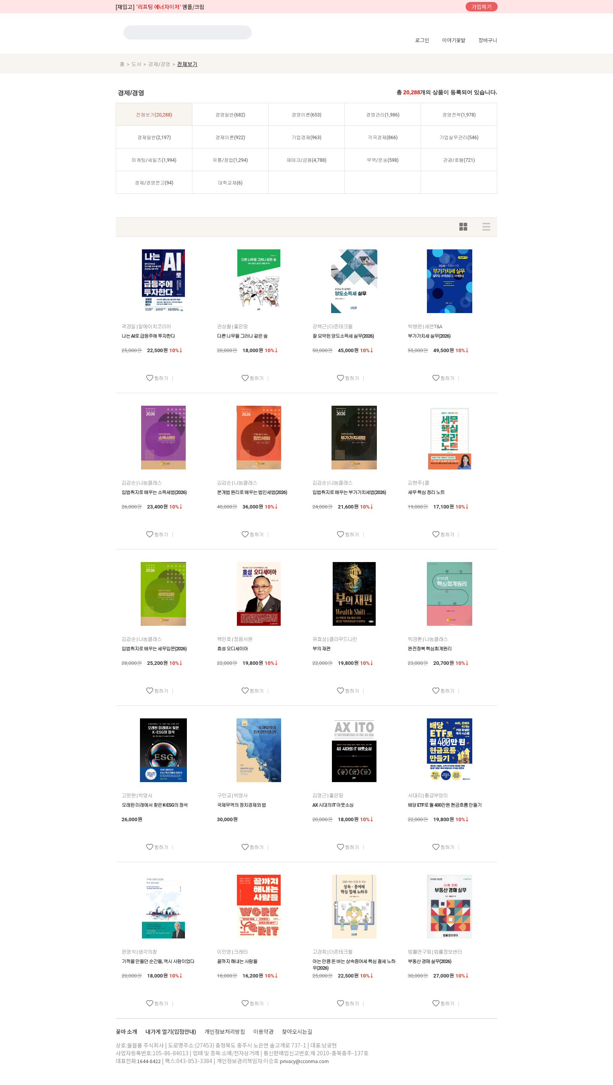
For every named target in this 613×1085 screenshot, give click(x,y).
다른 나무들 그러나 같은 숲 (242, 336)
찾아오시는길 (297, 1031)
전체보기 (187, 64)
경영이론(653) (307, 115)
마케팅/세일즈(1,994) (154, 160)
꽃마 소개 (127, 1031)
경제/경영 (159, 64)
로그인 (422, 40)
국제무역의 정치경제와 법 (241, 805)
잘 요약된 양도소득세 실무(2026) (343, 336)
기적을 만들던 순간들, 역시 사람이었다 (158, 961)
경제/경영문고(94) (154, 183)
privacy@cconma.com (304, 1061)
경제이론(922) (230, 137)
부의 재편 (321, 649)
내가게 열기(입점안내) (171, 1031)
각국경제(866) (383, 137)
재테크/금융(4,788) (307, 160)
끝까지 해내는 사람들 (237, 961)
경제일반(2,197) (154, 137)
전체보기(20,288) (154, 115)
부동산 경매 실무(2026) (429, 961)
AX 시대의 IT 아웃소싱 (332, 805)
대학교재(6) (230, 183)
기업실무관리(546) (459, 137)
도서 (136, 64)
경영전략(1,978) (459, 115)
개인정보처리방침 (225, 1031)
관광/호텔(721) (459, 160)
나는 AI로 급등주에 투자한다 (148, 336)
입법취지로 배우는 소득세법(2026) (154, 492)
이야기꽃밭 (454, 40)
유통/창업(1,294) (230, 160)
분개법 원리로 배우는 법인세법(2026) (252, 492)
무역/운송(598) (382, 160)
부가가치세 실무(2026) (429, 336)
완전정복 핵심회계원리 (430, 649)
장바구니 (488, 40)
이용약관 (264, 1031)
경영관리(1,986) (383, 115)
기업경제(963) (307, 137)
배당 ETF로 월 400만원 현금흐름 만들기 (444, 805)
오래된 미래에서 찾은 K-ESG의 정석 (155, 805)
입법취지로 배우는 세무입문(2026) (154, 649)
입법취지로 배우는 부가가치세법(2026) (349, 492)
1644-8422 (149, 1061)
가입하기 (481, 7)
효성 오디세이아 (232, 649)
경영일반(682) (230, 115)
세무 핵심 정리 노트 (426, 492)
